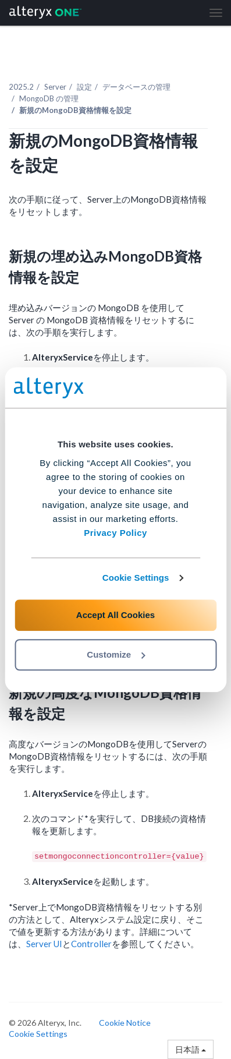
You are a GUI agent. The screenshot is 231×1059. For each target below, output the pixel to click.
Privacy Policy (115, 533)
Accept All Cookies (115, 615)
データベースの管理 (136, 86)
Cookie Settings (135, 578)
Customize (116, 654)
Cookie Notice (125, 1023)
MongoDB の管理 (49, 98)
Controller (91, 943)
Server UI (44, 943)
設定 (84, 86)
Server (55, 86)
